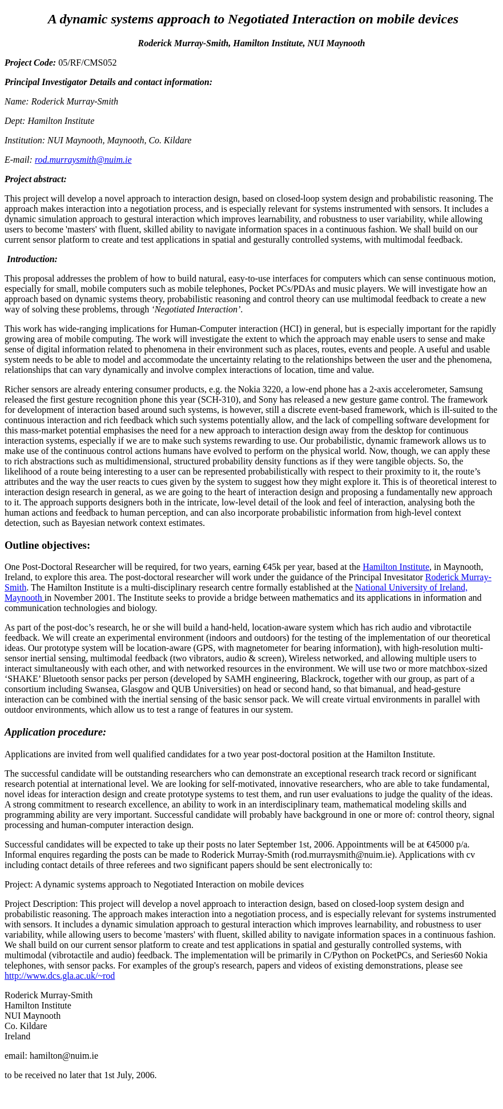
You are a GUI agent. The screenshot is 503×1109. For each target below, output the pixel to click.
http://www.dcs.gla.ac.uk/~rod (60, 976)
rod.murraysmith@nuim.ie (83, 159)
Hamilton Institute (396, 567)
